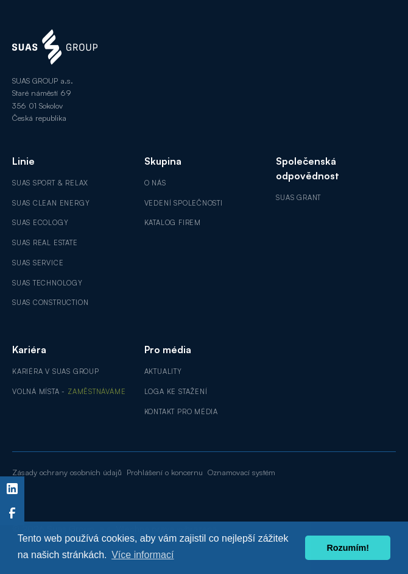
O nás (155, 183)
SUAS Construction (50, 302)
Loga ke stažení (176, 391)
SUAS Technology (47, 283)
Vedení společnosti (183, 203)
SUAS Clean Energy (51, 203)
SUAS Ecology (40, 222)
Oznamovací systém (241, 472)
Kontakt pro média (181, 411)
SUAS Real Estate (45, 243)
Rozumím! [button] (347, 548)
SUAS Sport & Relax (50, 183)
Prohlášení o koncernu (165, 472)
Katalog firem (172, 222)
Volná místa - (68, 391)
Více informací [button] (142, 555)
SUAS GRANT (298, 197)
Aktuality (163, 371)
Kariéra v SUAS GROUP (55, 371)
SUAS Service (37, 263)
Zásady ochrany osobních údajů (67, 472)
